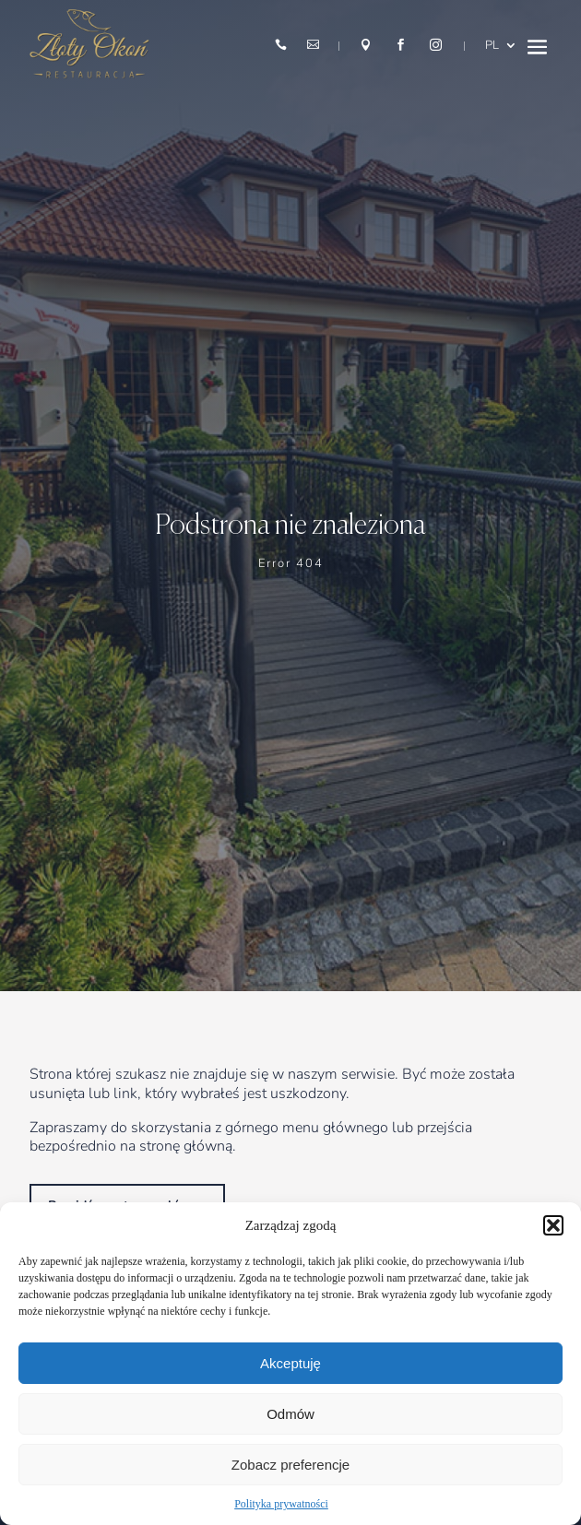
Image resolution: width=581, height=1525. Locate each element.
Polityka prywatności (281, 1503)
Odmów (290, 1414)
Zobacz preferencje (290, 1464)
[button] (553, 1225)
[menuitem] (501, 46)
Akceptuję (290, 1363)
